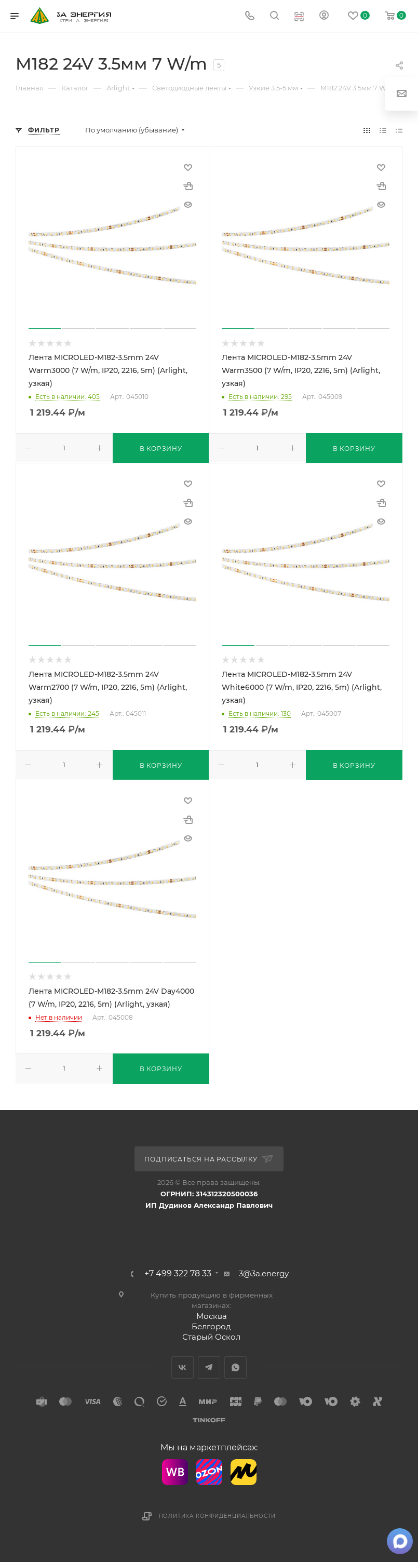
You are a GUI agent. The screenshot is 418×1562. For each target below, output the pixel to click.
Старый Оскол (211, 1337)
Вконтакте (182, 1367)
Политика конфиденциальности (217, 1516)
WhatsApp (235, 1367)
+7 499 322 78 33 (177, 1274)
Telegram (209, 1367)
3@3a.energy (264, 1273)
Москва (211, 1316)
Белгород (211, 1326)
